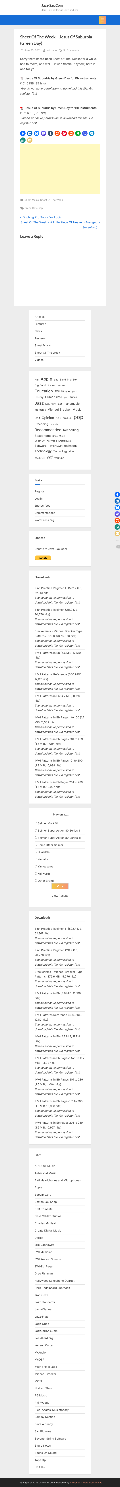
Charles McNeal (45, 1223)
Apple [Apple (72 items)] (46, 379)
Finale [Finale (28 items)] (65, 391)
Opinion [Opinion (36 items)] (48, 418)
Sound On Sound (46, 1453)
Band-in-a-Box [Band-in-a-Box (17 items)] (68, 379)
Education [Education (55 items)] (44, 391)
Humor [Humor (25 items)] (50, 397)
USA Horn (41, 1467)
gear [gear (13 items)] (74, 391)
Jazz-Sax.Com (52, 5)
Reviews (40, 338)
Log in (39, 498)
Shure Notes (43, 1445)
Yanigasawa (45, 866)
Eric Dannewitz (44, 1245)
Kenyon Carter (44, 1345)
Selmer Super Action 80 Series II (59, 830)
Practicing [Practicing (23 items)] (41, 424)
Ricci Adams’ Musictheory (52, 1410)
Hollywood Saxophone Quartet (55, 1280)
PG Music (41, 1395)
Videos (39, 360)
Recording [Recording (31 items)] (71, 430)
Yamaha (43, 859)
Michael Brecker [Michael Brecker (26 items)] (59, 409)
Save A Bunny (44, 1424)
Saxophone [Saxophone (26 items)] (43, 436)
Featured (40, 324)
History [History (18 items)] (39, 397)
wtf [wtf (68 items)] (50, 457)
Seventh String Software (51, 1438)
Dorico (39, 1237)
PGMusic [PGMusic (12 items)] (67, 418)
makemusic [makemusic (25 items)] (72, 403)
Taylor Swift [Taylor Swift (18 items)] (55, 445)
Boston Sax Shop (46, 1202)
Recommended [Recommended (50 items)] (48, 430)
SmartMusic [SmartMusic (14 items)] (64, 440)
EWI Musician (43, 1252)
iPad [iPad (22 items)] (59, 397)
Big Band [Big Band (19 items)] (40, 385)
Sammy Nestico (45, 1417)
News (38, 331)
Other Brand (46, 880)
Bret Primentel (44, 1209)
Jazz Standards (45, 1302)
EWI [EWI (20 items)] (57, 391)
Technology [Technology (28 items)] (43, 451)
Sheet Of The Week (51, 199)
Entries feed (42, 505)
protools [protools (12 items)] (54, 424)
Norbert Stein (43, 1388)
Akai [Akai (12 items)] (37, 380)
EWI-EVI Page (44, 1266)
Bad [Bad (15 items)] (56, 379)
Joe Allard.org (44, 1338)
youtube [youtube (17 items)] (59, 457)
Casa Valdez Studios (48, 1216)
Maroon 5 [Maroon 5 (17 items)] (40, 409)
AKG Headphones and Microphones (58, 1180)
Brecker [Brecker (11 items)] (51, 385)
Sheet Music (31, 199)
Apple (38, 1187)
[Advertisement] (60, 169)
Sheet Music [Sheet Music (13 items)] (58, 436)
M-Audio (40, 1352)
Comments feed (45, 513)
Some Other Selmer (50, 845)
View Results (60, 895)
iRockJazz (41, 1295)
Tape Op (40, 1460)
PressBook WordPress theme (86, 1482)
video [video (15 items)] (72, 451)
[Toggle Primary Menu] (102, 20)
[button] (23, 133)
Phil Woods (42, 1402)
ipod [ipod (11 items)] (66, 397)
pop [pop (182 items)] (78, 417)
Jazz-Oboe (42, 1324)
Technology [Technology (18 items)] (60, 451)
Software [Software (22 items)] (41, 445)
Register (40, 491)
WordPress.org (44, 520)
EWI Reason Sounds (48, 1259)
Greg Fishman (44, 1273)
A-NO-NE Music (45, 1166)
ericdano (52, 50)
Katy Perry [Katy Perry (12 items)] (50, 404)
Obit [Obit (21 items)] (37, 418)
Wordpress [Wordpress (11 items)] (40, 458)
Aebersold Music (46, 1173)
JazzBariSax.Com (46, 1331)
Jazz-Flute (42, 1316)
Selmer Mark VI (48, 823)
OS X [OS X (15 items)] (58, 418)
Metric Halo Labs (46, 1366)
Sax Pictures (43, 1431)
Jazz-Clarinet (43, 1309)
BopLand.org (43, 1194)
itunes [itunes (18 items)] (73, 397)
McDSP (39, 1359)
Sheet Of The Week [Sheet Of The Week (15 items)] (46, 440)
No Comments (71, 50)
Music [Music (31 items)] (77, 409)
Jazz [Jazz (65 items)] (39, 403)
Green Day (30, 208)
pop (40, 208)
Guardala (44, 852)
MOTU (39, 1381)
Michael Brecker (45, 1374)
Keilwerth (44, 873)
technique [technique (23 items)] (70, 445)
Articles (40, 316)
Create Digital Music (48, 1230)
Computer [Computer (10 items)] (61, 385)
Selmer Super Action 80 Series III (59, 837)
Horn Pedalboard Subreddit (52, 1288)
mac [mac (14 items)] (59, 404)
